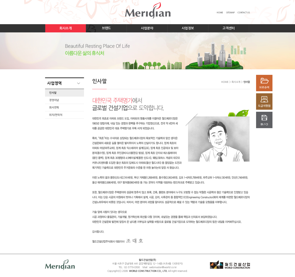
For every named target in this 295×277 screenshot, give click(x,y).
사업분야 (147, 28)
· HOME (219, 13)
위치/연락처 (55, 115)
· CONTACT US (243, 13)
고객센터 (228, 28)
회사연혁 (54, 107)
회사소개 (65, 28)
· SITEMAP (229, 13)
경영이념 (54, 100)
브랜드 (106, 28)
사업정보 (188, 28)
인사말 (52, 92)
